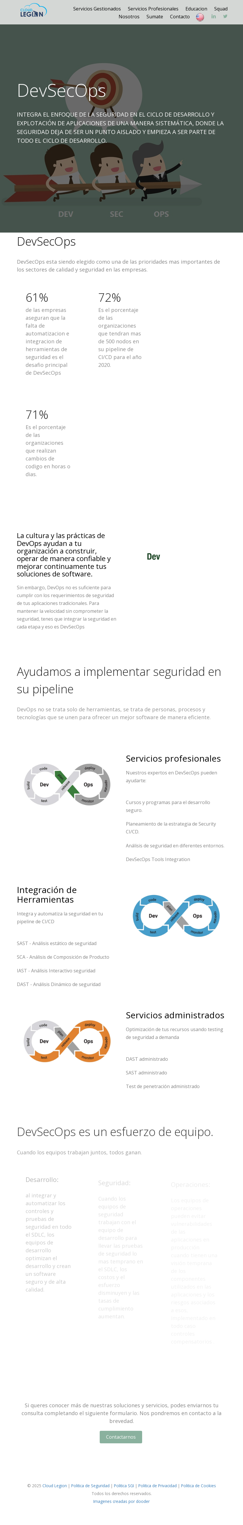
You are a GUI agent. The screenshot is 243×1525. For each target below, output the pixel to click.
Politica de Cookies (198, 1485)
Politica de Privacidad (157, 1485)
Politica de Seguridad (90, 1485)
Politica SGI (124, 1485)
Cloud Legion (54, 1485)
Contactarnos (121, 1437)
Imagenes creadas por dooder (121, 1501)
